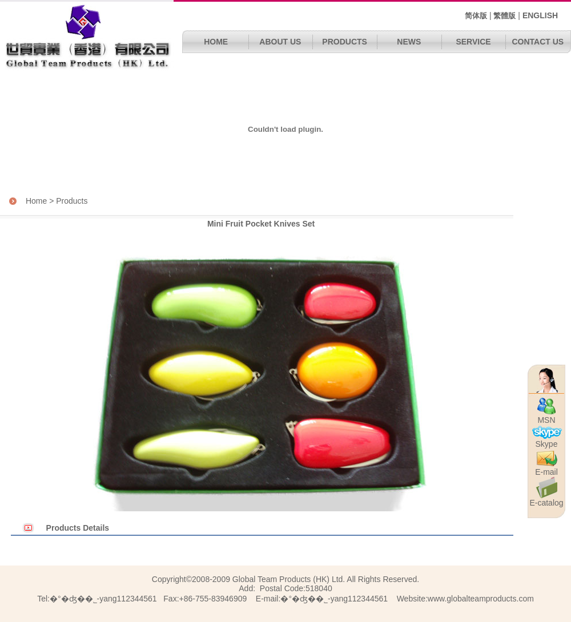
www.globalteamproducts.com (481, 598)
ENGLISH (540, 15)
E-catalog (546, 500)
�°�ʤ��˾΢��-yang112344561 (334, 598)
